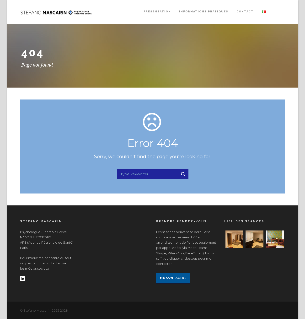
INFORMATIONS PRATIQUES (203, 11)
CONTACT (245, 11)
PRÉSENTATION (157, 11)
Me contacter (173, 277)
